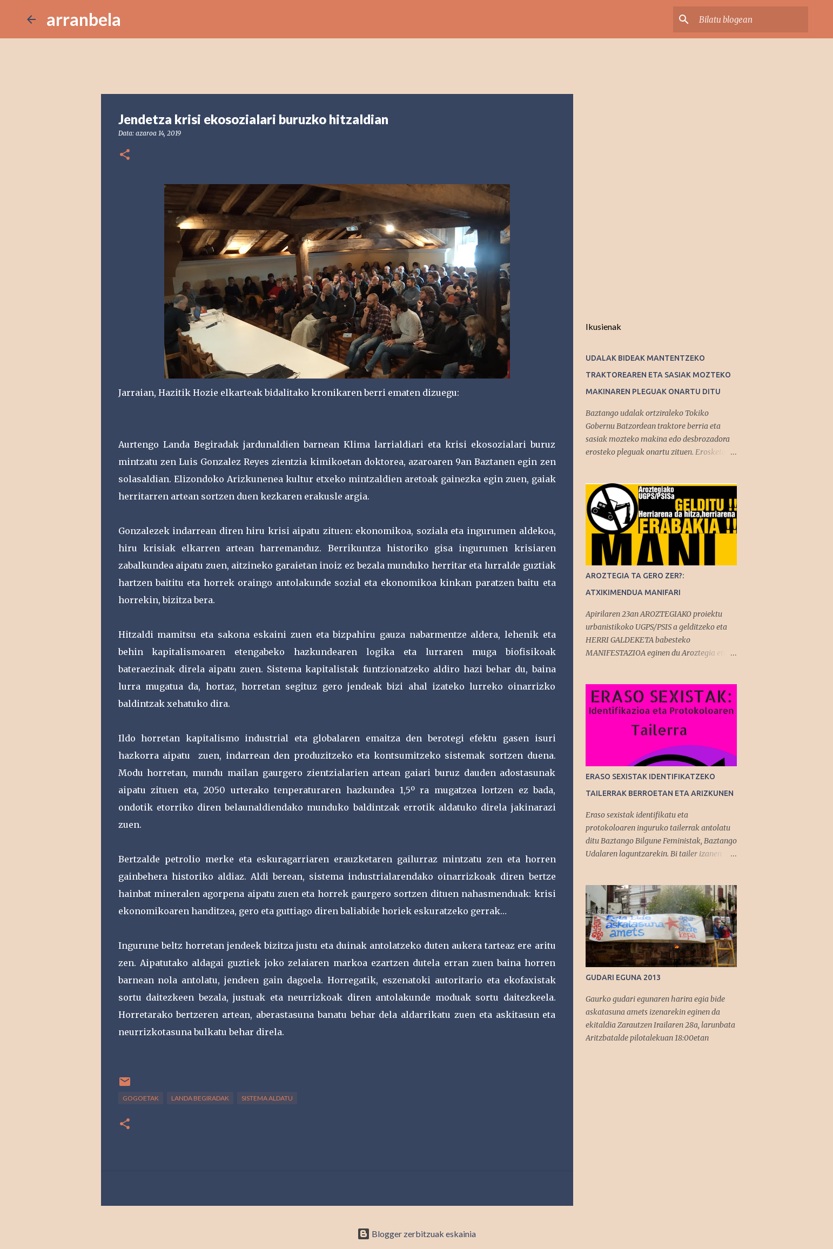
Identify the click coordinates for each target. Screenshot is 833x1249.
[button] (124, 155)
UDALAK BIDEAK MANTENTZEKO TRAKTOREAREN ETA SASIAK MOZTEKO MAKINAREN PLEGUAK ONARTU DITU (658, 375)
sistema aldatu (267, 1098)
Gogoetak (141, 1098)
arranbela (83, 19)
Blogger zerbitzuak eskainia (416, 1233)
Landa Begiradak (200, 1098)
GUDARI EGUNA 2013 (623, 977)
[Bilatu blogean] (751, 19)
